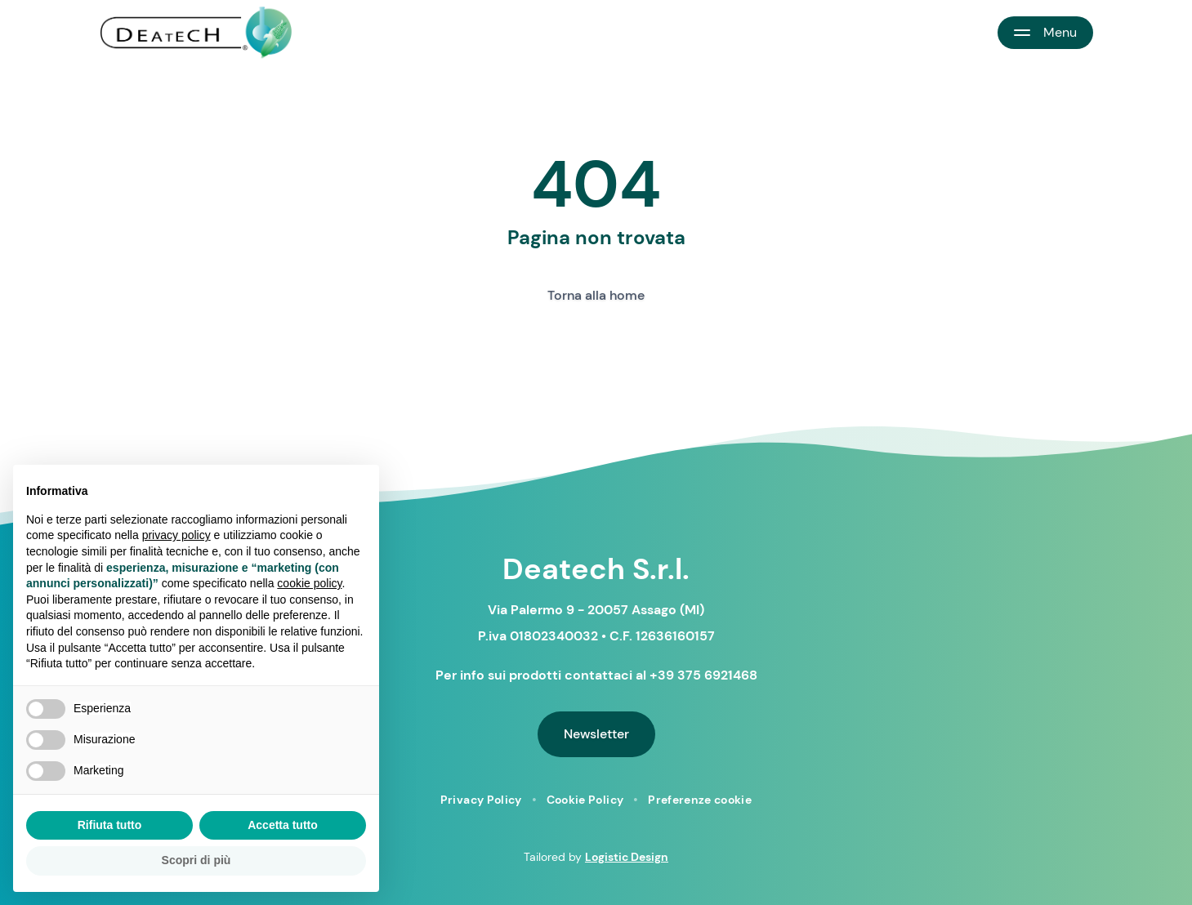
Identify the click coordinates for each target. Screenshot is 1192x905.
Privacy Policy (481, 799)
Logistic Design (626, 856)
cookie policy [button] (309, 583)
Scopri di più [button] (196, 860)
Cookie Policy (585, 799)
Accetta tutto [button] (283, 824)
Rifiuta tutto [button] (110, 824)
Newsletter (596, 733)
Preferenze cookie (700, 799)
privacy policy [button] (176, 535)
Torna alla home (596, 295)
